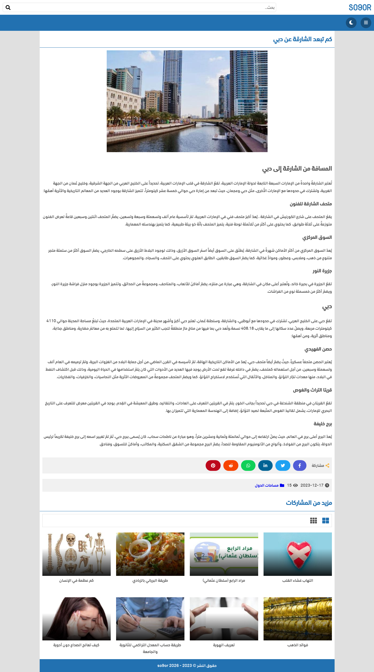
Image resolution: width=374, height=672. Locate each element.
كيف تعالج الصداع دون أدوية (76, 645)
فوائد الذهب (297, 645)
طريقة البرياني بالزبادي (150, 580)
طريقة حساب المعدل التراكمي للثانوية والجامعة (150, 648)
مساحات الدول (267, 485)
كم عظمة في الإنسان (76, 580)
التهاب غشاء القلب (297, 580)
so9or (360, 7)
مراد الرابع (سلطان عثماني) (224, 580)
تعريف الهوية (224, 645)
